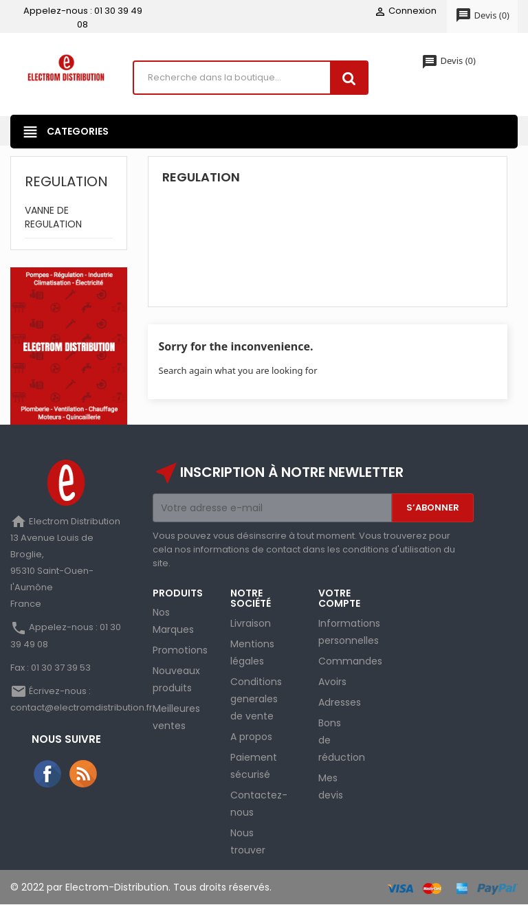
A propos (251, 737)
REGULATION (66, 181)
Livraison (250, 623)
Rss (84, 774)
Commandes (350, 661)
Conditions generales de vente (256, 699)
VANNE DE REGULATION (53, 217)
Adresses (339, 702)
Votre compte (339, 598)
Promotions (180, 651)
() (482, 16)
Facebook (48, 774)
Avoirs (332, 682)
